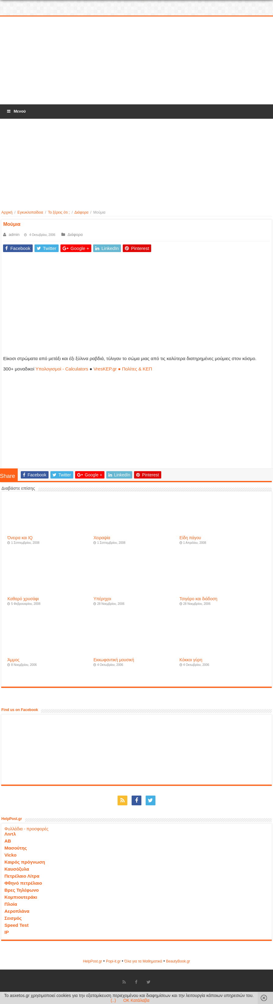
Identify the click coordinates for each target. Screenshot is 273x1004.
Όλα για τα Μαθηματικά (143, 961)
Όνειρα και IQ (19, 538)
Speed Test (16, 925)
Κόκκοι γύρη (191, 660)
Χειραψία (101, 538)
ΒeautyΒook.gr (178, 961)
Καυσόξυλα (16, 869)
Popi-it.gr (113, 961)
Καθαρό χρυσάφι (23, 599)
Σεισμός (13, 918)
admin (14, 234)
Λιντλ (10, 833)
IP (6, 932)
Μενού (16, 111)
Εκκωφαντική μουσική (113, 660)
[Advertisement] (136, 60)
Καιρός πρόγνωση (24, 862)
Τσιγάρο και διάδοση (198, 599)
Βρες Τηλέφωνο (21, 890)
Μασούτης (15, 848)
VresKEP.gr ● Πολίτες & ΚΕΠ (122, 368)
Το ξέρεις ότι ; (59, 212)
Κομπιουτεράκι (20, 897)
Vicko (10, 855)
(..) (113, 1000)
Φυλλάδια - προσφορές (26, 828)
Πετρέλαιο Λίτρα (21, 876)
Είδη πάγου (190, 538)
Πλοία (10, 904)
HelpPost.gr (92, 961)
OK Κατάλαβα (136, 1000)
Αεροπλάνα (16, 911)
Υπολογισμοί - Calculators (61, 368)
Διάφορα (82, 212)
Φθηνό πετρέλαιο (23, 883)
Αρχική (6, 212)
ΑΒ (7, 840)
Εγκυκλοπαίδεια (30, 212)
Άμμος (13, 660)
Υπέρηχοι (102, 599)
